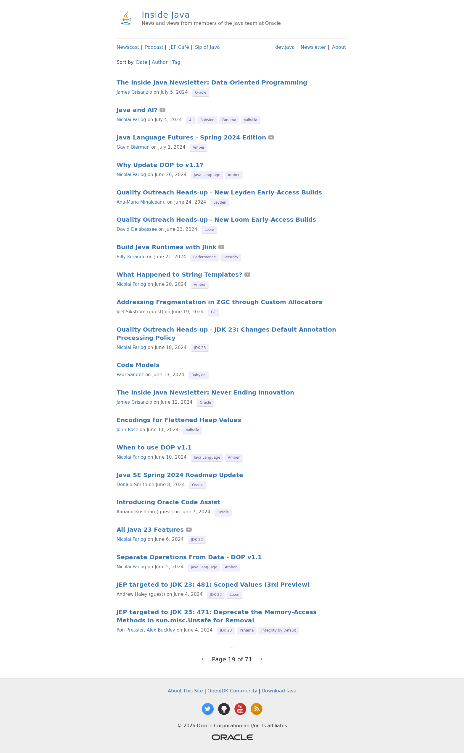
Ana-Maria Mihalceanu (141, 202)
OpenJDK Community (232, 691)
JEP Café (179, 47)
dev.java (285, 47)
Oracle (200, 92)
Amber (198, 147)
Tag (176, 62)
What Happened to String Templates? (179, 274)
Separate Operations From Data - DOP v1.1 (189, 557)
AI (191, 120)
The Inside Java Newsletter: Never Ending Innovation (205, 392)
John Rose (127, 429)
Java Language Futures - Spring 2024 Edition (191, 137)
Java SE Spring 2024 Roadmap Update (180, 475)
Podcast (154, 47)
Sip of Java (207, 47)
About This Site (185, 691)
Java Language (207, 175)
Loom (209, 229)
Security (230, 257)
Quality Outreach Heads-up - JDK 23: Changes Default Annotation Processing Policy (226, 334)
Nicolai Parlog (131, 119)
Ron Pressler (130, 630)
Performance (204, 257)
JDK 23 (200, 348)
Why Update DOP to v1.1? (160, 165)
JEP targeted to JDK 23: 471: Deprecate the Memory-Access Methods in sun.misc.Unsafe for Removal (217, 616)
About (339, 47)
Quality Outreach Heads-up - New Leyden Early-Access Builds (219, 192)
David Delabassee (137, 229)
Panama (229, 120)
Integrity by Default (278, 630)
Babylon (207, 120)
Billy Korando (131, 256)
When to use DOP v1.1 (154, 447)
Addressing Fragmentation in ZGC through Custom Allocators (219, 302)
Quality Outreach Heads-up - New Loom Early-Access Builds (216, 219)
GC (213, 312)
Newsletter (313, 47)
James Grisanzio (134, 92)
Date (141, 62)
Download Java (279, 691)
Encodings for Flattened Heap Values (179, 420)
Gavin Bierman (133, 147)
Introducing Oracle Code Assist (168, 502)
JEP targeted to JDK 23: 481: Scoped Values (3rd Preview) (213, 584)
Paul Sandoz (130, 374)
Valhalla (250, 120)
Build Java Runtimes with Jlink (166, 247)
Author (160, 62)
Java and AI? (137, 110)
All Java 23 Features (150, 529)
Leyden (219, 202)
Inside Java (166, 14)
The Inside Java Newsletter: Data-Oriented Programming (212, 82)
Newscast (128, 47)
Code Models (138, 365)
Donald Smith (132, 484)
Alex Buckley (161, 630)
